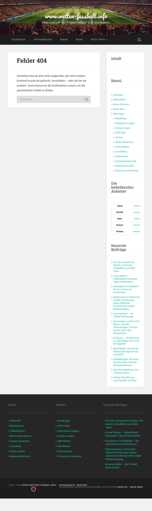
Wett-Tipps (98, 39)
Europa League (122, 128)
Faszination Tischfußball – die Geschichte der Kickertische (126, 289)
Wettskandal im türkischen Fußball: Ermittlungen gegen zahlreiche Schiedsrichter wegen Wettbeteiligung (126, 303)
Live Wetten (121, 151)
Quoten (119, 137)
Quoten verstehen (19, 441)
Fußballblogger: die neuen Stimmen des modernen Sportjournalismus (126, 362)
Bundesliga (120, 118)
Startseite (19, 39)
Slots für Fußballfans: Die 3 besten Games (125, 371)
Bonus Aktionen (121, 104)
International (121, 156)
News (79, 39)
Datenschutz (67, 485)
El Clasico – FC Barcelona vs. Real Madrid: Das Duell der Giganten (126, 341)
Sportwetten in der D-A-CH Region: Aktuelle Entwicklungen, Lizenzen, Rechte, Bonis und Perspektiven (126, 327)
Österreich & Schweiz (69, 456)
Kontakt (82, 485)
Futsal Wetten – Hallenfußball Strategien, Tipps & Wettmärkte (125, 279)
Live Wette (15, 446)
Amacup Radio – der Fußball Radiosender (123, 315)
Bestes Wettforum (124, 142)
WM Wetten (64, 441)
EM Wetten (64, 446)
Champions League (124, 123)
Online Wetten (122, 147)
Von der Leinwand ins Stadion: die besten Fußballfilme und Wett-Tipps (124, 266)
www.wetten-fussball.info (76, 15)
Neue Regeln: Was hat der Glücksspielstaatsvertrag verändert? (126, 351)
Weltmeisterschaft (124, 166)
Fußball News (17, 430)
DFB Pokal (120, 132)
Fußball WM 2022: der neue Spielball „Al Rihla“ (125, 379)
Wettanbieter (43, 39)
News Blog (118, 109)
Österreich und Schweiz (127, 170)
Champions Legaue (68, 430)
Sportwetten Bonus (20, 435)
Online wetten (17, 451)
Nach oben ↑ (137, 487)
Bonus (64, 39)
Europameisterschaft (125, 161)
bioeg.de (123, 487)
